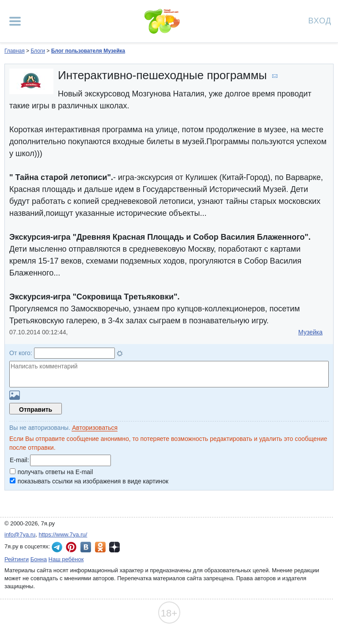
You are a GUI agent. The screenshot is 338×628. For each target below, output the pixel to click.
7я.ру (114, 547)
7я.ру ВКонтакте (85, 547)
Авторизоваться (95, 427)
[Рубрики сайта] (15, 21)
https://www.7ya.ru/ (63, 534)
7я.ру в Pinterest (71, 547)
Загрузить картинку (14, 395)
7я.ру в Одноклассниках (100, 547)
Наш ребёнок (66, 559)
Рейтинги (16, 559)
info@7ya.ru (19, 534)
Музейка (310, 332)
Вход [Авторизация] (319, 20)
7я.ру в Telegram (57, 547)
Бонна (38, 559)
